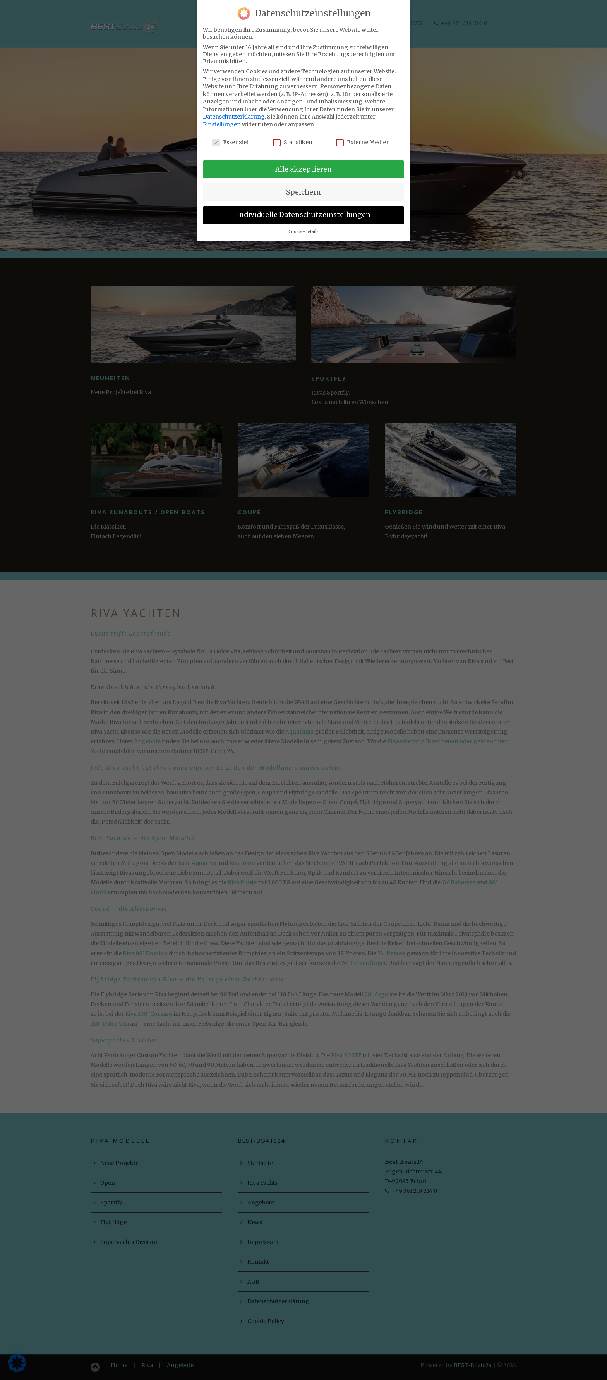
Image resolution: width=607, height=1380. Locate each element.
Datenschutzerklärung (234, 114)
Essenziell (231, 139)
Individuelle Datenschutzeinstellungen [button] (303, 212)
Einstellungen (222, 122)
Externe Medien (363, 139)
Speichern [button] (303, 189)
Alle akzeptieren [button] (303, 166)
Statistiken (292, 139)
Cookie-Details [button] (303, 229)
